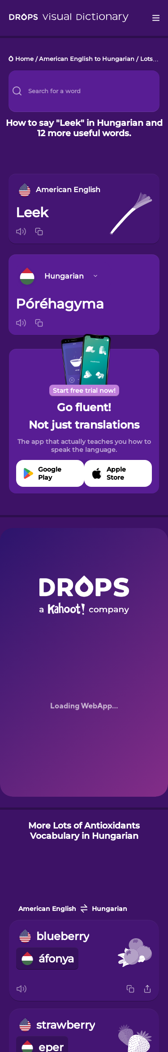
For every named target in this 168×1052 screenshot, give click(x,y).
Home (24, 59)
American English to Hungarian (86, 59)
